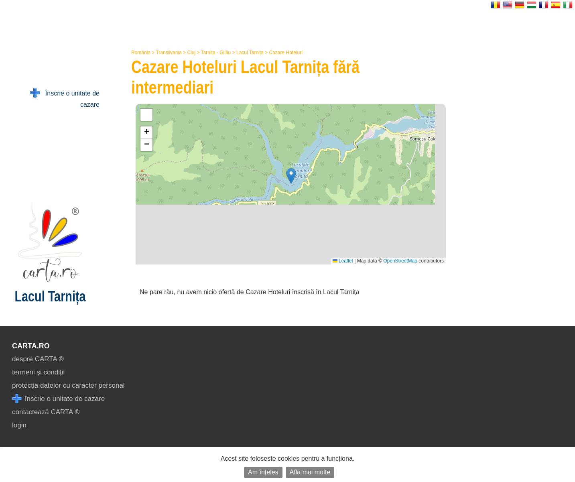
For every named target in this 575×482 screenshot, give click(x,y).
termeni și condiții (38, 372)
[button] (291, 176)
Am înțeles (263, 472)
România (140, 52)
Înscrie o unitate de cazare (65, 98)
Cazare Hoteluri (285, 52)
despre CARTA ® (38, 359)
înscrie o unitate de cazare (58, 399)
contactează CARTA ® (46, 412)
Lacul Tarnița (250, 52)
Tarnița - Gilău (216, 52)
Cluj (191, 52)
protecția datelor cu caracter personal (68, 385)
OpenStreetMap (400, 261)
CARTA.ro (31, 346)
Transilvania (169, 52)
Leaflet (343, 261)
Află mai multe (310, 472)
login (19, 425)
